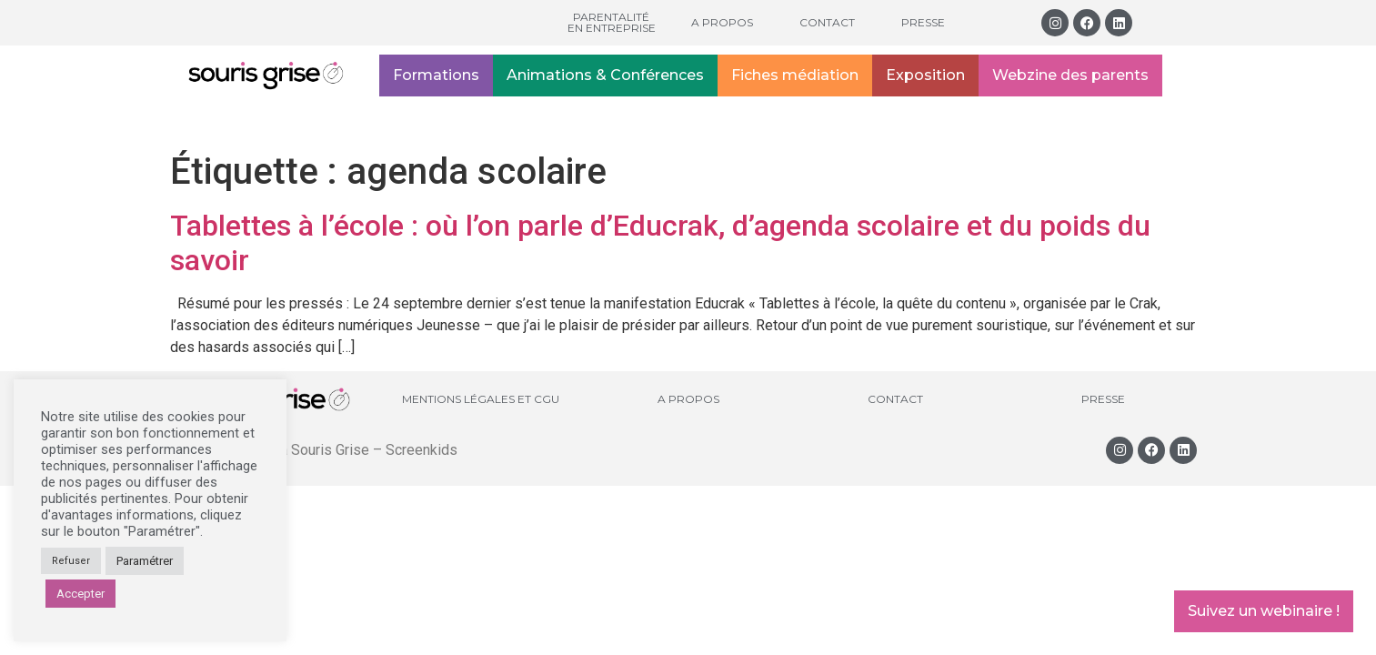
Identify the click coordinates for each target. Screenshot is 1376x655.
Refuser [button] (71, 561)
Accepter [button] (80, 593)
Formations (436, 75)
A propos (722, 22)
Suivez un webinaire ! (1264, 611)
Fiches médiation (795, 75)
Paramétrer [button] (144, 561)
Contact (827, 22)
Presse (923, 22)
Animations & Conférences (605, 75)
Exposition (925, 75)
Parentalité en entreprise (611, 22)
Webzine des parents (1070, 75)
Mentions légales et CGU (480, 399)
